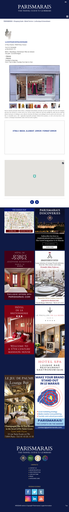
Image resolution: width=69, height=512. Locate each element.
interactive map (26, 231)
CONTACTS (34, 464)
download (12, 231)
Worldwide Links (35, 478)
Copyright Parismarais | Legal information (39, 505)
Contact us (33, 468)
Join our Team (34, 474)
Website (8, 56)
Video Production (35, 472)
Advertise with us (35, 470)
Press (31, 476)
